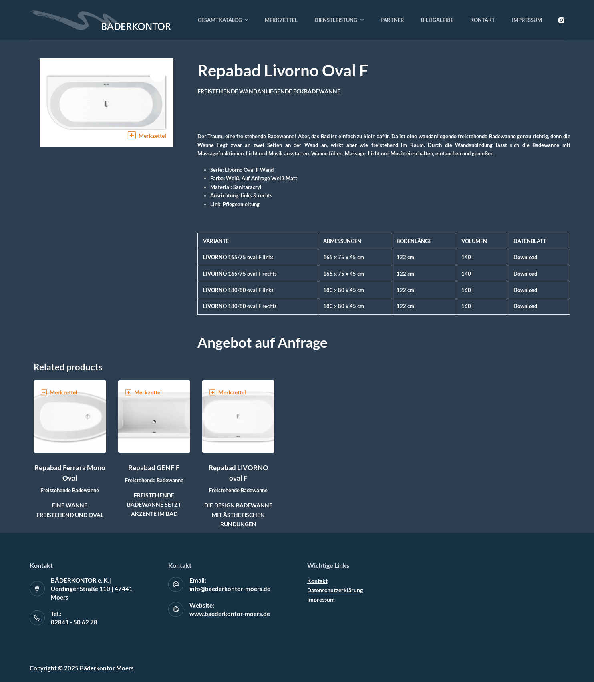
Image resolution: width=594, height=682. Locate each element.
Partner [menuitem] (392, 20)
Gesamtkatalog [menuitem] (224, 20)
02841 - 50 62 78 (74, 622)
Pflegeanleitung (241, 204)
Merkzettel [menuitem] (281, 20)
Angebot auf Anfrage (262, 342)
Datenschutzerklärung (335, 590)
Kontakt (317, 580)
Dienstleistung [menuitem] (340, 20)
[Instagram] (561, 20)
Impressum (321, 599)
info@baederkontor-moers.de (229, 588)
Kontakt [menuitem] (482, 20)
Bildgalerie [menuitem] (437, 20)
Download (525, 257)
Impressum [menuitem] (527, 20)
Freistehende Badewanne (69, 490)
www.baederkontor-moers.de (229, 613)
